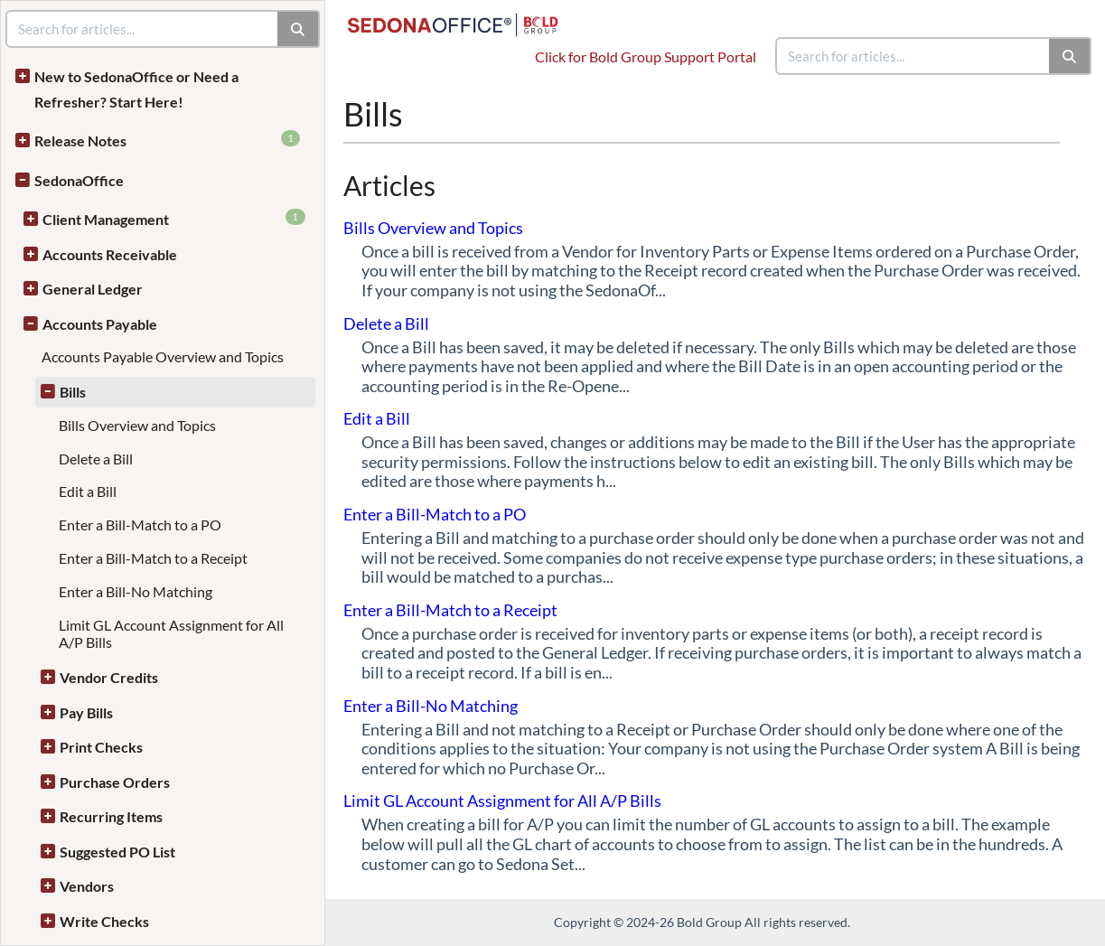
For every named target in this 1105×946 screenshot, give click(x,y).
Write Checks (104, 921)
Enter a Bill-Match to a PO (140, 524)
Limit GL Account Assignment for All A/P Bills (502, 800)
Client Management (173, 218)
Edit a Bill (88, 491)
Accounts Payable (99, 324)
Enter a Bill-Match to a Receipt (153, 558)
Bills (73, 391)
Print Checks (101, 746)
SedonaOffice (79, 180)
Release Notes (167, 139)
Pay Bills (86, 712)
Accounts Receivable (109, 254)
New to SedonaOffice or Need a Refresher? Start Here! (136, 89)
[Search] (1070, 56)
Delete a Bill (96, 458)
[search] (913, 56)
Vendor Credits (109, 677)
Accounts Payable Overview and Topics (163, 356)
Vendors (87, 885)
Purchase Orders (115, 782)
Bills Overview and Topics (137, 425)
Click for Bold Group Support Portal (645, 56)
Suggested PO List (117, 851)
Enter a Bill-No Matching (135, 591)
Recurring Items (111, 816)
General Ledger (92, 288)
